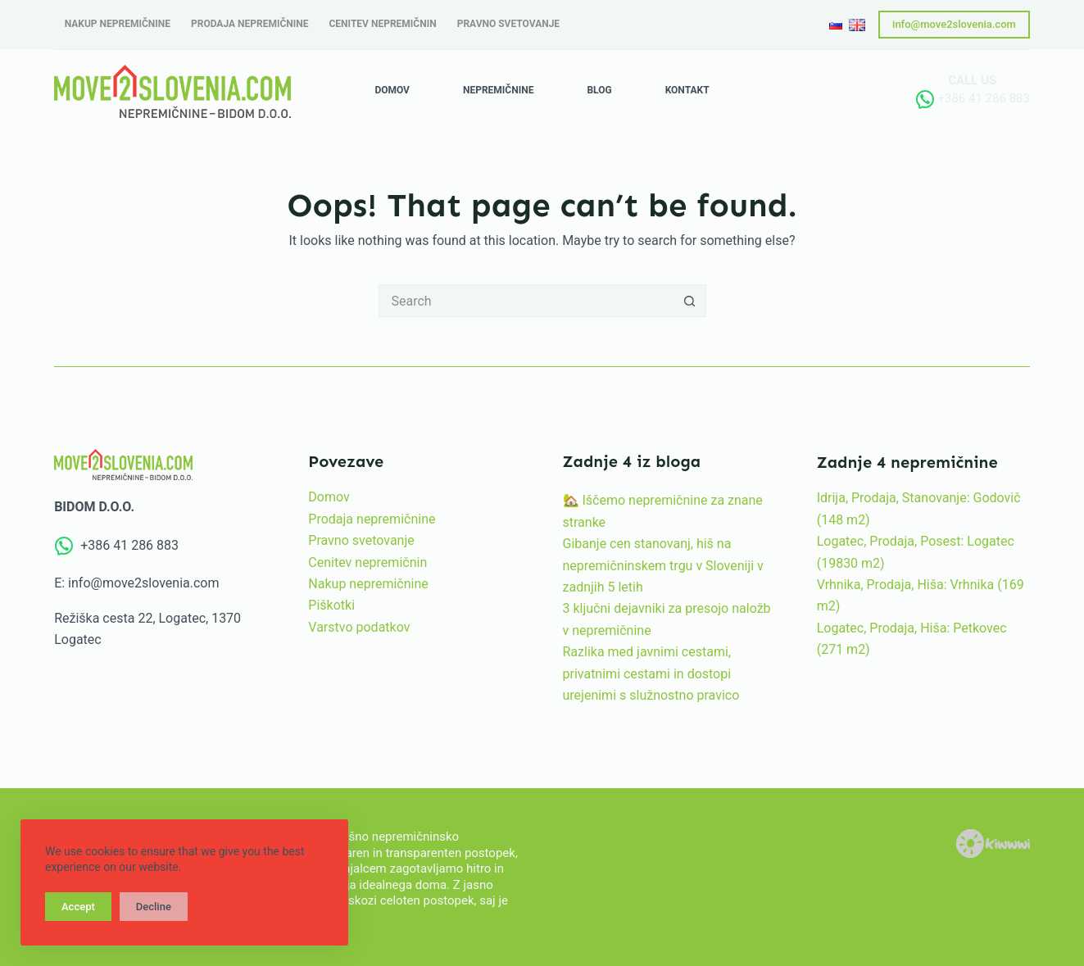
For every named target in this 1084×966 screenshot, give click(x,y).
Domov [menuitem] (392, 90)
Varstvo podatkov (359, 627)
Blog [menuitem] (599, 90)
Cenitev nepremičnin (367, 562)
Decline (153, 906)
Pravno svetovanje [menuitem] (508, 23)
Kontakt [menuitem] (687, 90)
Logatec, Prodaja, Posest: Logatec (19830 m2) (915, 551)
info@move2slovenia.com (954, 24)
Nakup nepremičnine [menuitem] (117, 23)
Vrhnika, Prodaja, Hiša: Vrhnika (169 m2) (920, 595)
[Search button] (690, 300)
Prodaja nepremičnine (371, 519)
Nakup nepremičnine (368, 584)
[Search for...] (526, 300)
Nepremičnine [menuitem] (498, 90)
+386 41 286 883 (983, 98)
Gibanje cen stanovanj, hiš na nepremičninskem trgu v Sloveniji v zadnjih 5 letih (663, 565)
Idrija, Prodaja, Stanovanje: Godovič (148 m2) (919, 508)
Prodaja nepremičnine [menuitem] (250, 23)
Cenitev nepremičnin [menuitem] (383, 23)
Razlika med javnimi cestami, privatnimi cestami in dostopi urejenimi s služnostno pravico (651, 673)
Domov (328, 497)
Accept (78, 906)
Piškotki (331, 605)
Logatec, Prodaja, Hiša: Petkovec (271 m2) (912, 638)
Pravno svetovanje (361, 540)
